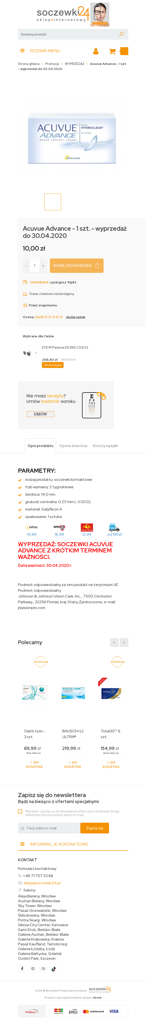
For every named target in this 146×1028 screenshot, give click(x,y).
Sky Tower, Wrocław (35, 905)
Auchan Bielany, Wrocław (39, 901)
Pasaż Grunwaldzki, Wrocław (42, 910)
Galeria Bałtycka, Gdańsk (40, 953)
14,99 (31, 534)
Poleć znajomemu (40, 305)
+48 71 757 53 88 (38, 875)
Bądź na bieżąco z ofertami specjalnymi (58, 798)
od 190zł (114, 534)
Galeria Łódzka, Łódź (36, 949)
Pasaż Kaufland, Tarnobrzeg (42, 944)
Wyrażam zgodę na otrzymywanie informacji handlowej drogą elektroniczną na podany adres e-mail (72, 813)
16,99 (59, 534)
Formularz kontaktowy (37, 868)
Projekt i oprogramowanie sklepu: (73, 997)
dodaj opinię (75, 317)
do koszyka (53, 365)
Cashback (39, 282)
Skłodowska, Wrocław (36, 915)
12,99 (86, 534)
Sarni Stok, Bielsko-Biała (39, 929)
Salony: (29, 890)
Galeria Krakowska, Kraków (41, 939)
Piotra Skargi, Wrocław (37, 920)
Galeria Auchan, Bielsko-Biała (43, 934)
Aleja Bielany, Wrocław (37, 896)
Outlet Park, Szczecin (37, 958)
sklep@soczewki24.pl (41, 882)
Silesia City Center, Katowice (43, 925)
